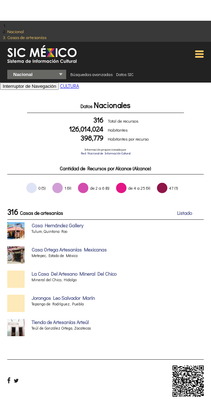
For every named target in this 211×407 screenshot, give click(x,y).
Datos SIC (125, 74)
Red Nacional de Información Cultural (105, 153)
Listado (184, 213)
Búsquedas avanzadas (91, 74)
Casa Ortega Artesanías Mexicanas (69, 249)
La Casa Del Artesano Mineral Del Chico (74, 274)
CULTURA (69, 86)
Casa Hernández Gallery (57, 225)
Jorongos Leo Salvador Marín (63, 298)
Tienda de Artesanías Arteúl (60, 322)
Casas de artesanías (26, 37)
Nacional (15, 31)
